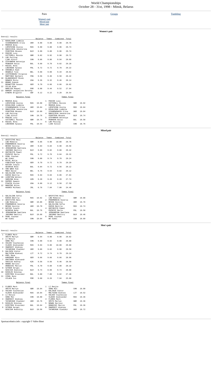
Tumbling (176, 14)
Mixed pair (44, 21)
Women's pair (44, 19)
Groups (114, 14)
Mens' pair (44, 24)
